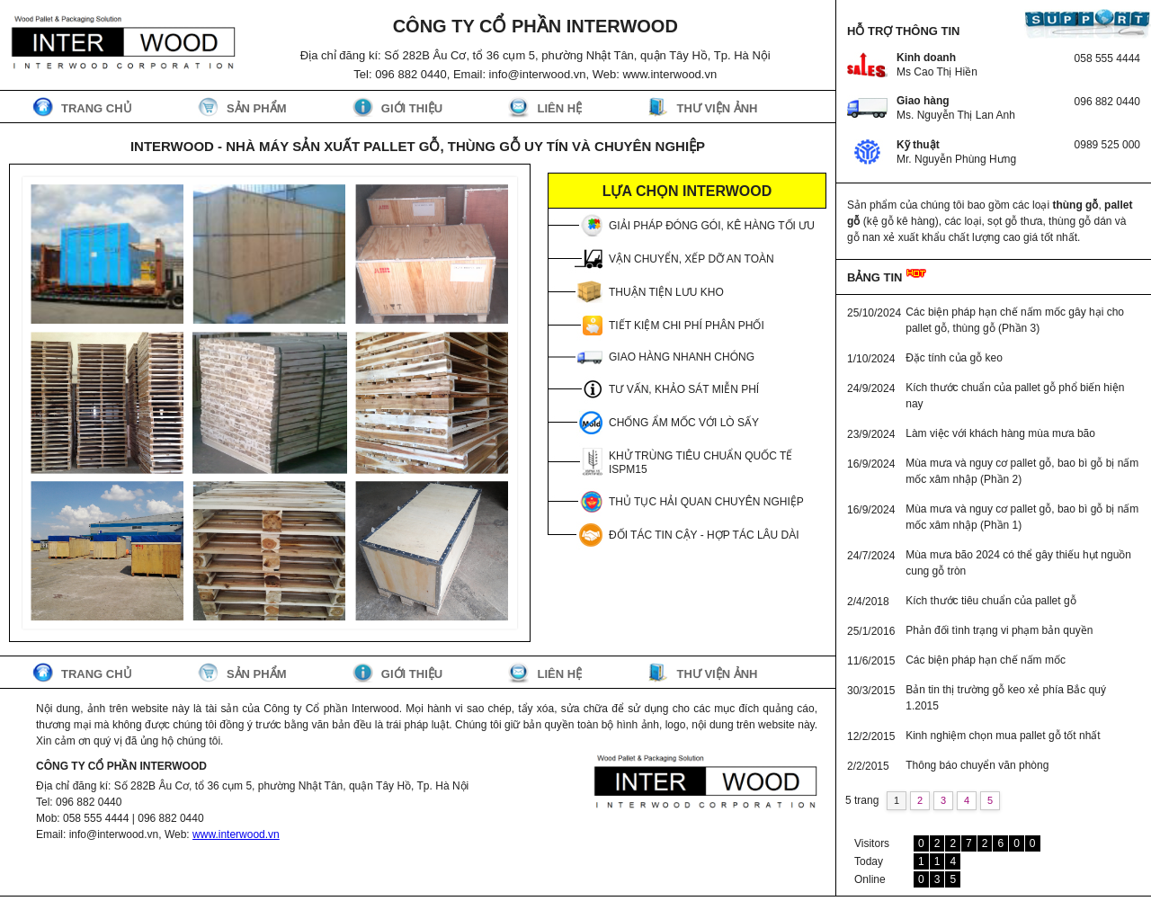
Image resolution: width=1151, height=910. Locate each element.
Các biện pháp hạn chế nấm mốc (986, 660)
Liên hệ (559, 108)
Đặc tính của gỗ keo (954, 358)
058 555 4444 (1107, 58)
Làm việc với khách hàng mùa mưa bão (1000, 433)
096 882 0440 (1107, 101)
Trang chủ (96, 108)
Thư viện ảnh (716, 108)
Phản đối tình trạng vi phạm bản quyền (999, 630)
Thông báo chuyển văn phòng (977, 765)
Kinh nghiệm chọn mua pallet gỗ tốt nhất (1003, 735)
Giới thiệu (411, 108)
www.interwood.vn (236, 834)
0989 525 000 (1107, 144)
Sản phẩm (257, 108)
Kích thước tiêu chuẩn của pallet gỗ (990, 600)
